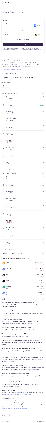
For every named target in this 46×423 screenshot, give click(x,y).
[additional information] (43, 96)
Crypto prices (5, 321)
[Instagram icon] (9, 415)
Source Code (28, 77)
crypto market (8, 361)
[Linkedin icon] (4, 415)
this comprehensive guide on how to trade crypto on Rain (18, 394)
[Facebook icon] (7, 415)
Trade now (23, 44)
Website (6, 77)
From (6, 23)
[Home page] (5, 2)
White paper (16, 77)
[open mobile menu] (43, 2)
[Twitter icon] (2, 415)
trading (19, 392)
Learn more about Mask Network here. (12, 69)
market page (10, 376)
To (5, 32)
